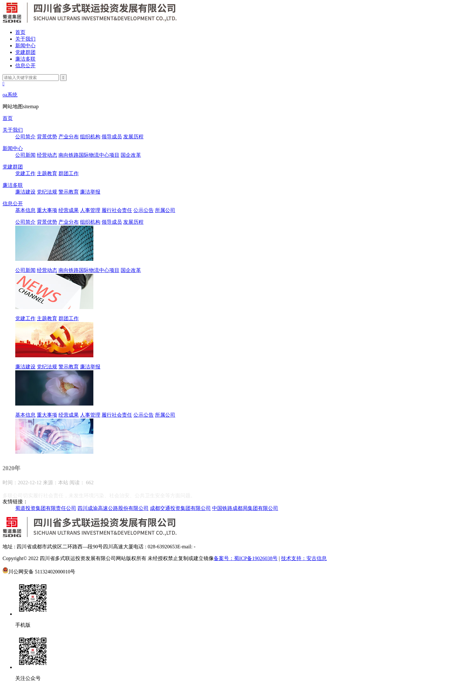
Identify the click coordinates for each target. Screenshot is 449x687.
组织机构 (90, 136)
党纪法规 (47, 192)
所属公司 (165, 210)
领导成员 (112, 136)
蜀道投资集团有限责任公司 (45, 508)
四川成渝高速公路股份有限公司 (113, 508)
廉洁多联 (25, 59)
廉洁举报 (90, 192)
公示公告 (143, 210)
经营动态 (47, 155)
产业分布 (68, 136)
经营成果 (68, 210)
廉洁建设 (25, 192)
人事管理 (90, 210)
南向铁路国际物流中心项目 (88, 155)
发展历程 (133, 136)
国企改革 (131, 155)
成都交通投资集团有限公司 (180, 508)
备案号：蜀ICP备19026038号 (246, 558)
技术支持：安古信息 (304, 558)
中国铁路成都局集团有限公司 (245, 508)
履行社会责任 (117, 210)
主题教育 (47, 173)
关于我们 (25, 39)
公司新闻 (25, 155)
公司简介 (25, 136)
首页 (20, 32)
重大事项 (47, 210)
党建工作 (25, 173)
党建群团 (25, 52)
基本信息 (25, 210)
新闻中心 (25, 45)
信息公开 (25, 65)
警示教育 (68, 192)
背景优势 (47, 136)
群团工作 (68, 173)
